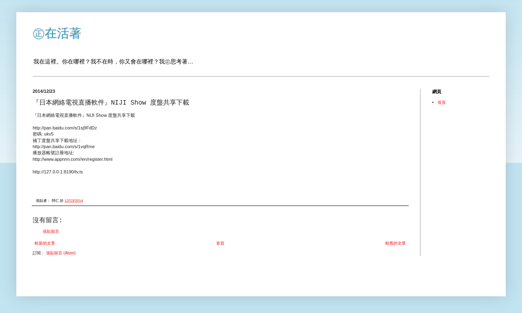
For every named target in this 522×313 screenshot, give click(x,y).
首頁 (220, 243)
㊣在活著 (57, 33)
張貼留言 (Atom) (61, 253)
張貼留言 (51, 231)
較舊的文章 (395, 243)
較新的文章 (45, 243)
